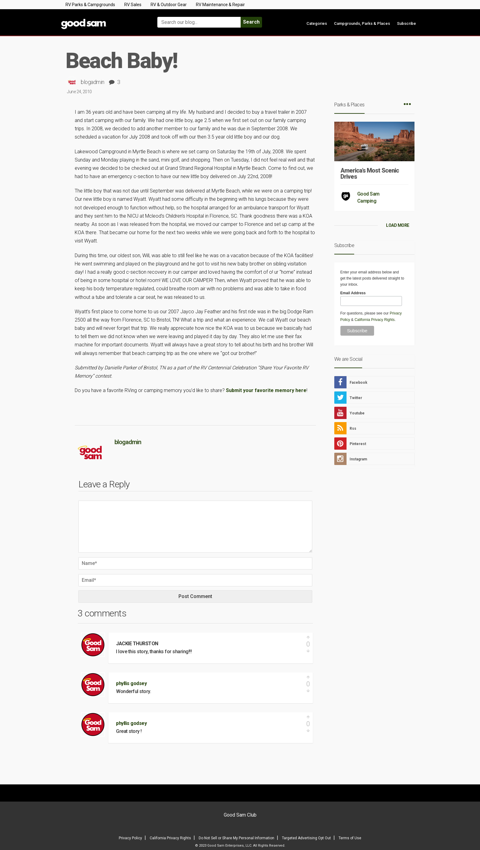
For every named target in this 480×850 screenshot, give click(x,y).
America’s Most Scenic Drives (369, 173)
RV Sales (132, 4)
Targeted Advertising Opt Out (306, 838)
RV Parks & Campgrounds (90, 4)
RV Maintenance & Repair (220, 4)
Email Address (353, 293)
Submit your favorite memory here (266, 390)
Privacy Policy (130, 838)
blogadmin (92, 82)
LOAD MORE (397, 225)
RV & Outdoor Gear (169, 4)
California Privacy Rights (374, 320)
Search (251, 22)
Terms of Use (350, 838)
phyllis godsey (131, 683)
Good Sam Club (240, 815)
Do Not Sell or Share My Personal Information (236, 838)
